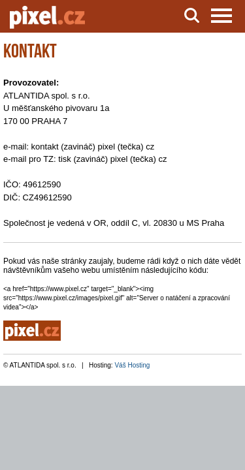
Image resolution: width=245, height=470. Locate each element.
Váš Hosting (132, 365)
